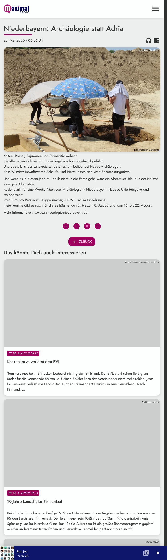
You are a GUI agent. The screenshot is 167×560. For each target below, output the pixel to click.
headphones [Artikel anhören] (148, 40)
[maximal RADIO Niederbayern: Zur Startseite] (43, 8)
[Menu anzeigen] (155, 8)
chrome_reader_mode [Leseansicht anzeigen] (156, 40)
